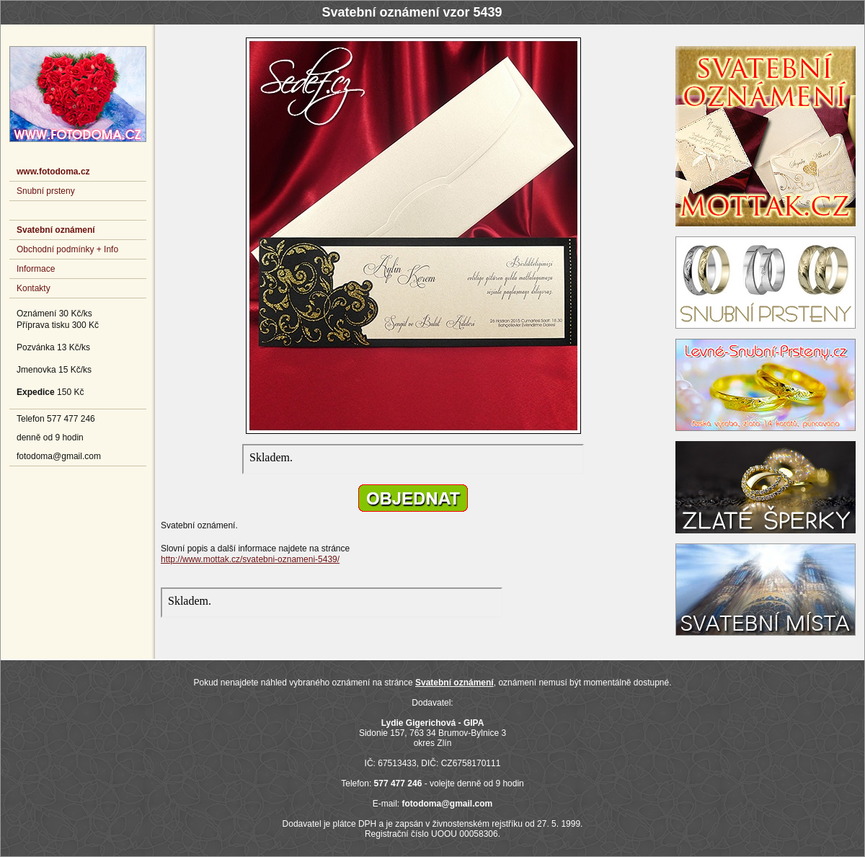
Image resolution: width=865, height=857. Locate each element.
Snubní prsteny (46, 191)
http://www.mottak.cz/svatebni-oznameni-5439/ (250, 559)
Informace (36, 269)
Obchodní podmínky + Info (67, 249)
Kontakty (33, 288)
